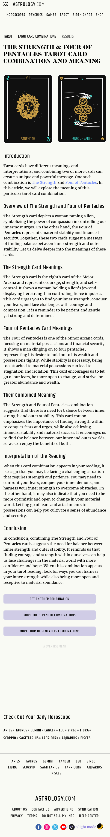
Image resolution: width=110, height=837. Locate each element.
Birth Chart (82, 15)
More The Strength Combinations (50, 615)
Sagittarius (29, 738)
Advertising (64, 810)
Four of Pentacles (81, 182)
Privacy (16, 816)
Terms (32, 816)
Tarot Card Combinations (37, 36)
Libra (84, 730)
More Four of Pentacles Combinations (50, 631)
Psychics (36, 15)
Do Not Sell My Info (58, 816)
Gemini (36, 730)
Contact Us (41, 810)
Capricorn (50, 738)
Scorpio (9, 738)
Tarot (64, 15)
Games (51, 15)
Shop (100, 15)
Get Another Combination (50, 599)
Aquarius (69, 738)
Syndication (88, 810)
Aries (7, 730)
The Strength (44, 182)
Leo (62, 730)
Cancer (50, 730)
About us (19, 810)
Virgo (72, 730)
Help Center (89, 816)
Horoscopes (15, 15)
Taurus (21, 730)
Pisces (85, 738)
